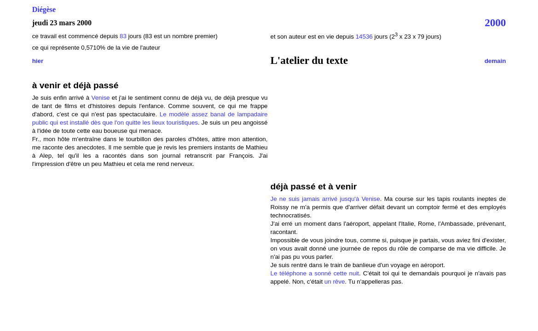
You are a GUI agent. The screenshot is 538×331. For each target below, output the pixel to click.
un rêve (334, 281)
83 (124, 36)
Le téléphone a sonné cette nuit (314, 273)
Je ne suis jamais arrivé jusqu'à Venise (325, 198)
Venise (101, 97)
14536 (364, 36)
